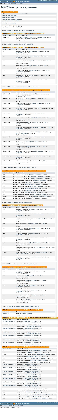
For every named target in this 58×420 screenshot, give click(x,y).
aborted (31, 51)
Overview (2, 1)
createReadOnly (27, 339)
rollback (30, 80)
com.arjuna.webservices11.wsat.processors (12, 19)
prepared (31, 70)
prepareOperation (29, 190)
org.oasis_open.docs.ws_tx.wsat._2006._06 (12, 26)
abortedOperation (29, 174)
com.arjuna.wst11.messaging (9, 23)
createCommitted (27, 328)
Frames (9, 3)
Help (28, 1)
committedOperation (30, 184)
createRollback (27, 342)
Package (7, 1)
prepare (30, 65)
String (31, 37)
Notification (14, 11)
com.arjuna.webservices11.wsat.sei (10, 21)
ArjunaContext (28, 38)
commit (30, 56)
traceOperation (25, 37)
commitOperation (35, 178)
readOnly (31, 75)
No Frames (13, 3)
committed (31, 60)
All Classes (20, 3)
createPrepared (27, 335)
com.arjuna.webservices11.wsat (9, 17)
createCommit (26, 324)
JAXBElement (6, 321)
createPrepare (26, 332)
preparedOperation (29, 188)
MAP (17, 38)
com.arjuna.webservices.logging (9, 15)
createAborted (26, 321)
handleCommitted (34, 132)
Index (25, 1)
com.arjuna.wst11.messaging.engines (11, 24)
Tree (17, 1)
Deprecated (20, 1)
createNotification (27, 313)
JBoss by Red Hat (10, 407)
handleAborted (33, 127)
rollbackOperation (35, 194)
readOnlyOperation (29, 192)
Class (10, 1)
